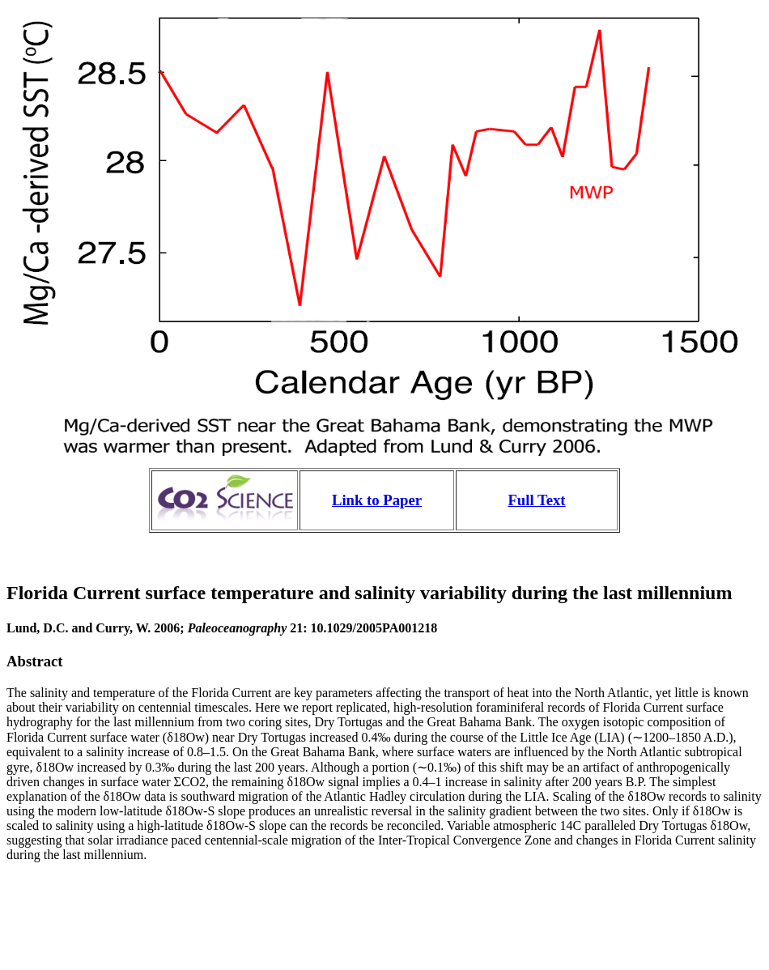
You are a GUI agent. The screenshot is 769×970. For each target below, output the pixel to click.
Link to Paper (377, 499)
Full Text (536, 499)
